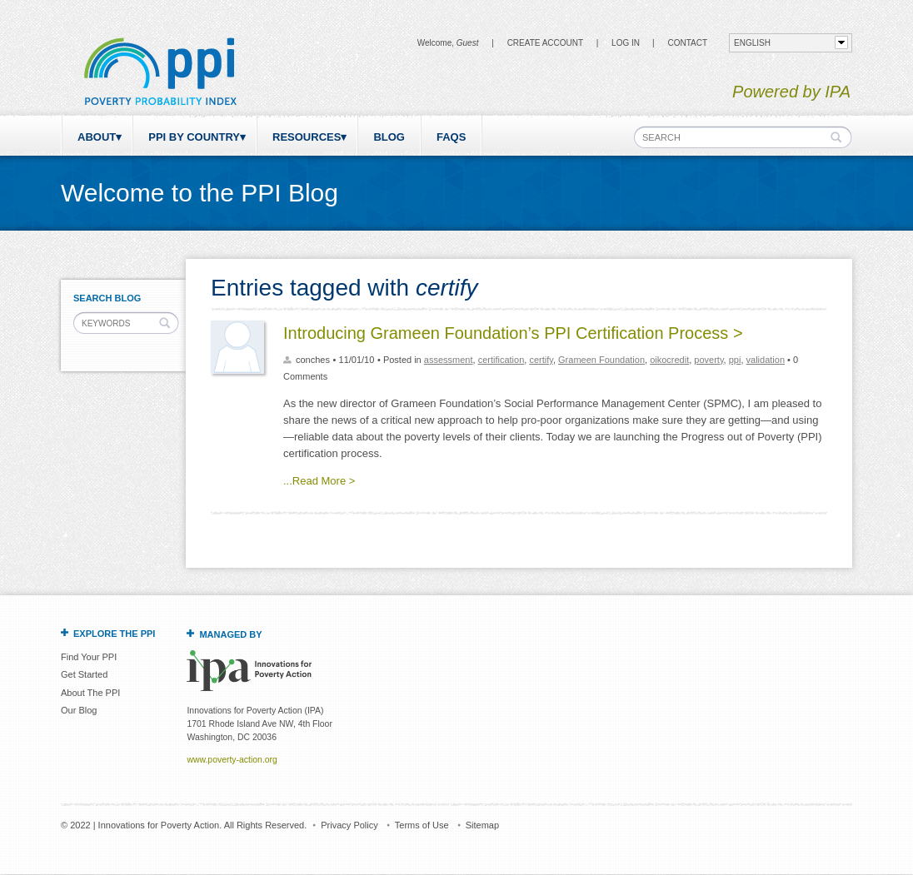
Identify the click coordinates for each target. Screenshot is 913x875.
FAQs (451, 137)
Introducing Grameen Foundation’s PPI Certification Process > (513, 333)
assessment (448, 360)
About (96, 137)
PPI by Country (194, 137)
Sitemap (482, 825)
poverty (708, 360)
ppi (735, 360)
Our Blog (79, 710)
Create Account (545, 42)
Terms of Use (422, 825)
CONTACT (687, 42)
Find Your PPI (89, 657)
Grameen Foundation (601, 360)
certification (501, 360)
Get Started (84, 674)
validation (765, 360)
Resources (306, 137)
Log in (625, 42)
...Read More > (319, 481)
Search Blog (107, 298)
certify (541, 360)
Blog (389, 137)
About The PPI (90, 693)
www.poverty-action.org (232, 759)
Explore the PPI (114, 634)
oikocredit (669, 360)
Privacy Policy (349, 825)
